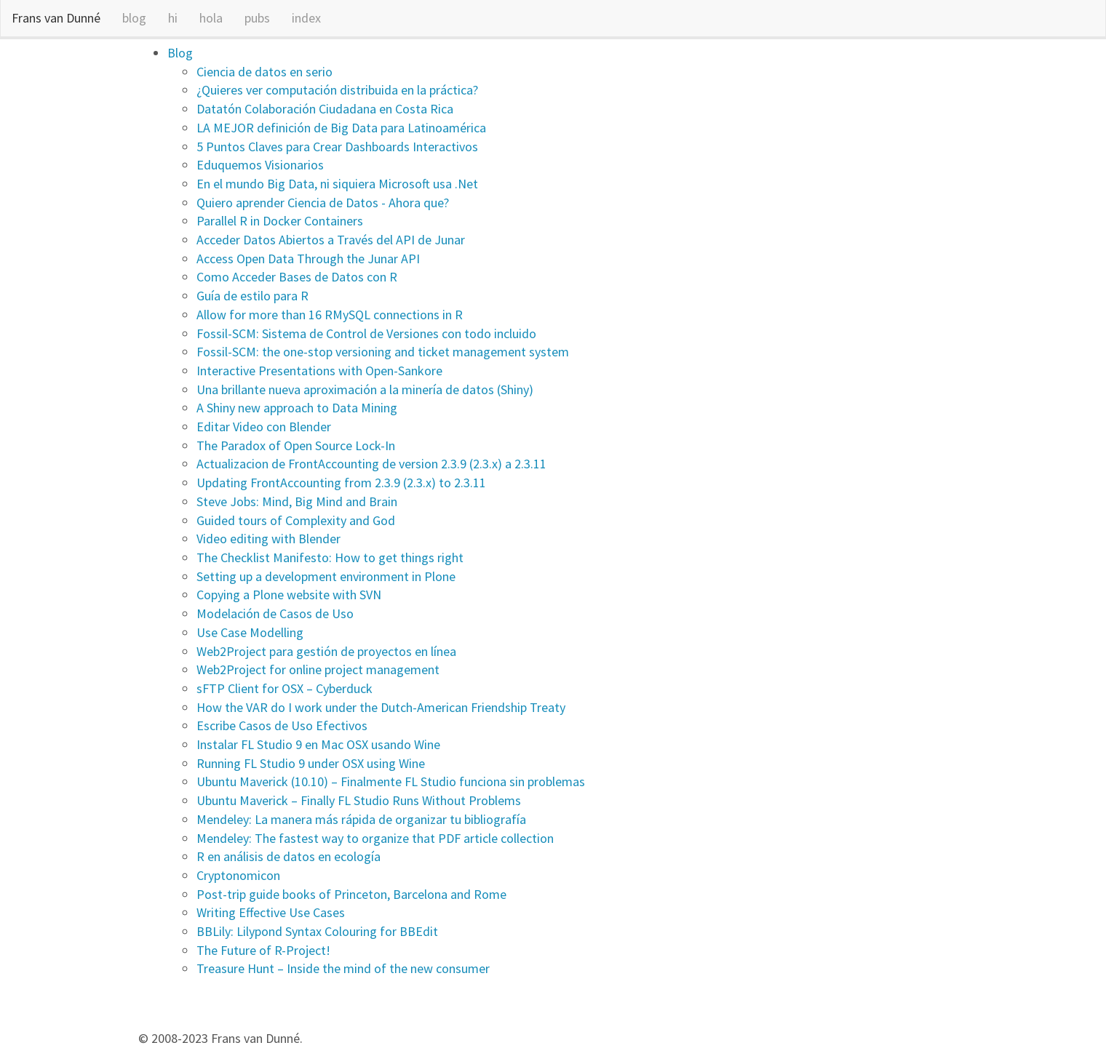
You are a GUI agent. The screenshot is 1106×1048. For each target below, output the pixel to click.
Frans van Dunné (56, 17)
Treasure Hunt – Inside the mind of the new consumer (343, 968)
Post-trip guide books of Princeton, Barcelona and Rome (351, 894)
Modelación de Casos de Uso (275, 613)
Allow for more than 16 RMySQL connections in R (329, 314)
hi (173, 17)
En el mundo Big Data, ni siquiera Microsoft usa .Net (337, 183)
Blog (180, 52)
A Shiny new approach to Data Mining (296, 407)
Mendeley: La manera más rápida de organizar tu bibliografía (361, 819)
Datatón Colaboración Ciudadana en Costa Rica (324, 108)
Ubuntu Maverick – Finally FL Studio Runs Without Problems (358, 800)
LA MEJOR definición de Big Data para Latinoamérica (341, 127)
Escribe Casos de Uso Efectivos (281, 725)
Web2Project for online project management (317, 669)
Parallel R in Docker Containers (279, 220)
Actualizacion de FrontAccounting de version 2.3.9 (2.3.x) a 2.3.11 (371, 463)
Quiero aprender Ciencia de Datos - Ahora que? (322, 202)
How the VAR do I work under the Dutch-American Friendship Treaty (380, 707)
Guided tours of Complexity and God (295, 520)
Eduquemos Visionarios (260, 164)
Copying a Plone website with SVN (288, 594)
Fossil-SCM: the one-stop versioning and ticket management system (382, 351)
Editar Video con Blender (263, 426)
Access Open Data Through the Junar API (308, 258)
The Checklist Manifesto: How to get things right (330, 557)
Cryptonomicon (238, 875)
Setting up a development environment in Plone (325, 576)
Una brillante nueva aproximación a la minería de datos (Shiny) (364, 389)
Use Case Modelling (249, 632)
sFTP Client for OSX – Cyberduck (284, 688)
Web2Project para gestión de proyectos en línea (326, 651)
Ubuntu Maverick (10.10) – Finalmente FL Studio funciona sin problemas (390, 781)
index (306, 17)
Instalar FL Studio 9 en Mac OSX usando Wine (318, 744)
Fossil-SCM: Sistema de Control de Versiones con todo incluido (366, 333)
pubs (257, 17)
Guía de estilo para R (252, 295)
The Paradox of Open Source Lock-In (295, 445)
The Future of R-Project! (263, 950)
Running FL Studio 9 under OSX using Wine (310, 763)
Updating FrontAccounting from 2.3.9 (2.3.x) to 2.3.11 (341, 482)
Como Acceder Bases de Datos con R (296, 276)
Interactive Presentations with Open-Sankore (319, 370)
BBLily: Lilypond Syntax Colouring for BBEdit (317, 931)
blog (134, 17)
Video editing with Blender (268, 538)
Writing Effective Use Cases (270, 912)
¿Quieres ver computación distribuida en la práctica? (337, 89)
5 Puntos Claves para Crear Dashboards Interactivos (337, 146)
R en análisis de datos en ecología (288, 856)
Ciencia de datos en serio (264, 71)
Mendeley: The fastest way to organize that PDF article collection (375, 838)
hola (211, 17)
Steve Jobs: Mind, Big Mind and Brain (296, 501)
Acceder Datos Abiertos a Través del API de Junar (330, 239)
